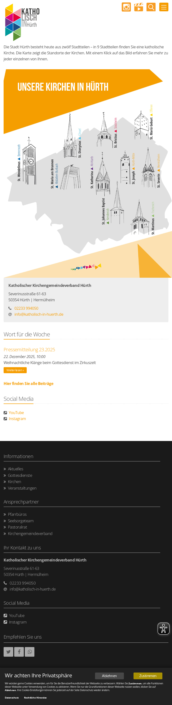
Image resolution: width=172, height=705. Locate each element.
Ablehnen (109, 676)
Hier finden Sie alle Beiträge (28, 383)
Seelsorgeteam (18, 521)
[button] (8, 652)
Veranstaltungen (20, 488)
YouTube (14, 413)
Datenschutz (12, 698)
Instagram (15, 419)
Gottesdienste (18, 475)
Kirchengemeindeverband (28, 533)
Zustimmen (148, 676)
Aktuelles (13, 469)
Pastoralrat (15, 527)
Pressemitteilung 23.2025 (29, 349)
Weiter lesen (14, 370)
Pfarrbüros (15, 514)
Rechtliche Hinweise (35, 698)
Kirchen (12, 481)
